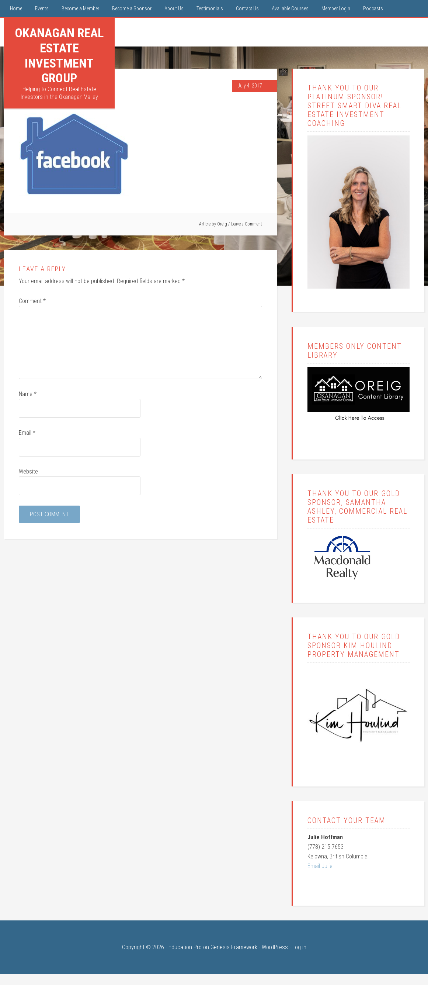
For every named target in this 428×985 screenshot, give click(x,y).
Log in (299, 947)
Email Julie (320, 865)
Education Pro (185, 947)
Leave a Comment (246, 224)
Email (27, 432)
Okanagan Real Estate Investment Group (59, 55)
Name (27, 393)
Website (28, 471)
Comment (32, 300)
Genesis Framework (233, 947)
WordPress (275, 947)
